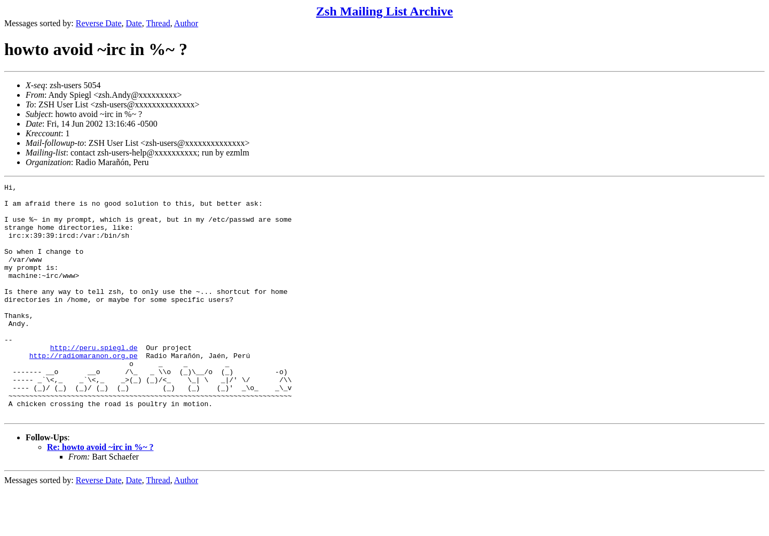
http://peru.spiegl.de (94, 381)
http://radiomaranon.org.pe (83, 390)
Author (186, 23)
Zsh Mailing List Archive (384, 11)
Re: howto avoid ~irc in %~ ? (100, 493)
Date (134, 23)
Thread (158, 23)
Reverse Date (99, 23)
